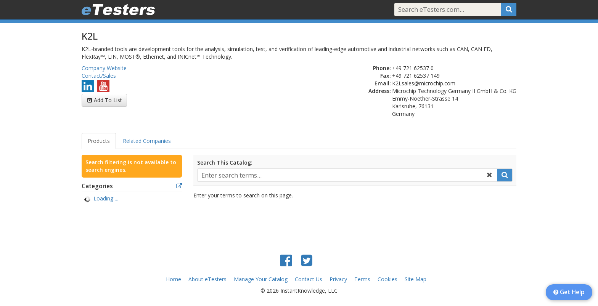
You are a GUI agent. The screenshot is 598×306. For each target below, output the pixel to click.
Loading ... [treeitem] (105, 198)
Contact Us (308, 279)
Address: (379, 91)
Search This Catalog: (224, 162)
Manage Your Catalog (261, 279)
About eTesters (207, 279)
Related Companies (147, 140)
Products (99, 140)
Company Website (104, 68)
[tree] (132, 199)
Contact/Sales (99, 75)
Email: (383, 83)
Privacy (338, 279)
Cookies (387, 279)
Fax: (385, 75)
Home (173, 279)
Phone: (382, 68)
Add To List (108, 100)
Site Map (415, 279)
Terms (362, 279)
